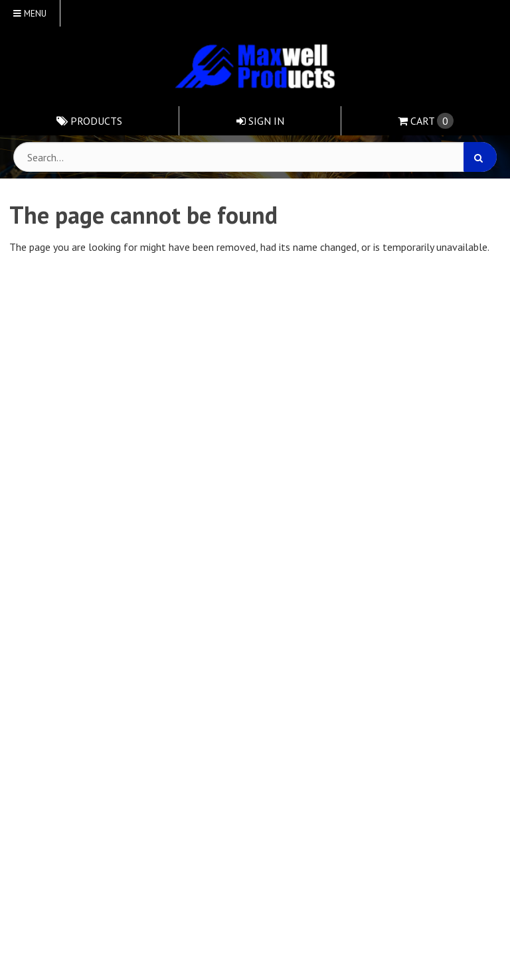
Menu (29, 13)
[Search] (480, 157)
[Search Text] (255, 157)
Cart (426, 121)
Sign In (260, 120)
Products (89, 120)
